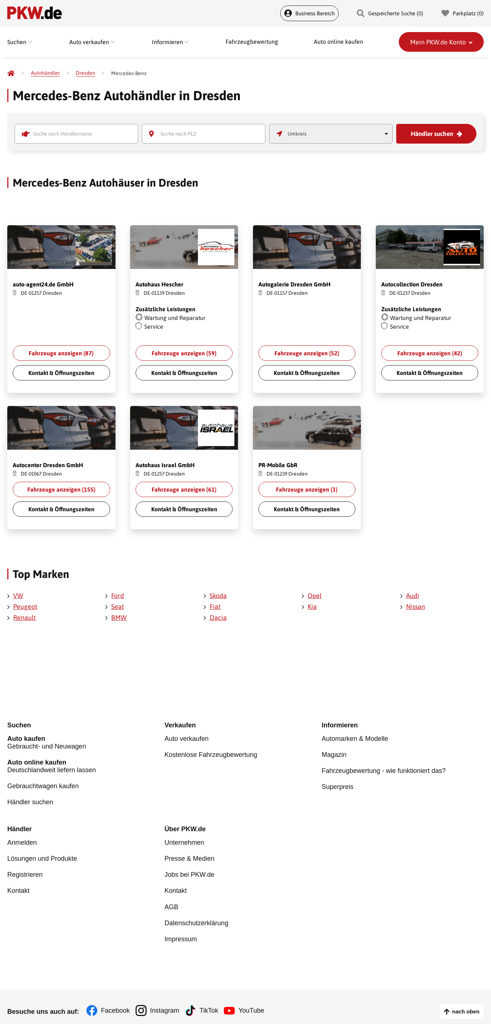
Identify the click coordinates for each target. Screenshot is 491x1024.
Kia (312, 606)
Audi (412, 595)
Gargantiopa (156, 263)
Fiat (215, 606)
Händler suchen (432, 133)
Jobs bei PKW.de (189, 871)
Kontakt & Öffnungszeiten (61, 373)
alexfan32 (30, 263)
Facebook (115, 1002)
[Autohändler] (45, 73)
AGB (171, 900)
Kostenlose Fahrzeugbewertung (210, 755)
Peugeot (25, 606)
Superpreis (338, 785)
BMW (118, 617)
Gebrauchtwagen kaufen (43, 785)
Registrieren (25, 871)
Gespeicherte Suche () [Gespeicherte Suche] (390, 13)
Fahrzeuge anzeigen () (61, 353)
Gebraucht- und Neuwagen (85, 743)
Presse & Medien (189, 856)
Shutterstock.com (58, 263)
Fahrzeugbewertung (252, 42)
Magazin (334, 755)
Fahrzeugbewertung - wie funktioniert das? (384, 770)
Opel (315, 595)
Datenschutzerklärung (196, 915)
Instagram (166, 1002)
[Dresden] (85, 73)
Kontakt (18, 886)
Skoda (218, 595)
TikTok (212, 1002)
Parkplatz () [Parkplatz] (462, 13)
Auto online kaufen (338, 42)
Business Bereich (309, 13)
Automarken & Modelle (355, 740)
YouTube (256, 1002)
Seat (117, 606)
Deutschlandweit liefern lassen (85, 766)
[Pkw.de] (11, 73)
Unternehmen (184, 841)
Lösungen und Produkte (42, 856)
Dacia (218, 617)
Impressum (180, 930)
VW (18, 595)
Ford (117, 595)
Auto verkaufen (186, 740)
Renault (24, 617)
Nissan (415, 606)
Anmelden (22, 841)
